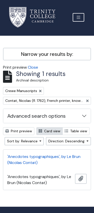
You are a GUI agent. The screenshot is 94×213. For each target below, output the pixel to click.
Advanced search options (36, 116)
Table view (76, 131)
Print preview (18, 131)
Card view (49, 131)
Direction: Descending (66, 141)
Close (33, 67)
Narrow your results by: (47, 54)
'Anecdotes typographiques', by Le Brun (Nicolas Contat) (43, 159)
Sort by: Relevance (23, 141)
